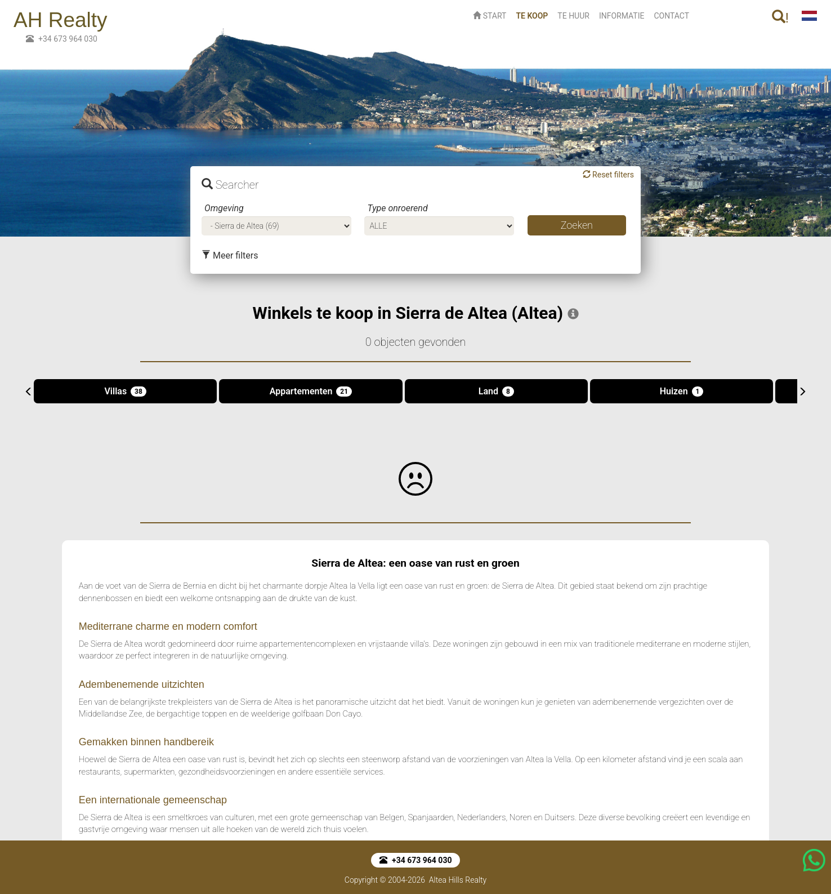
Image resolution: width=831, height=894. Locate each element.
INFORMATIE (622, 15)
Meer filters (230, 255)
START (489, 15)
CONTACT (671, 15)
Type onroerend (397, 208)
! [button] (780, 18)
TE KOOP (534, 15)
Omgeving (224, 208)
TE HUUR (573, 15)
